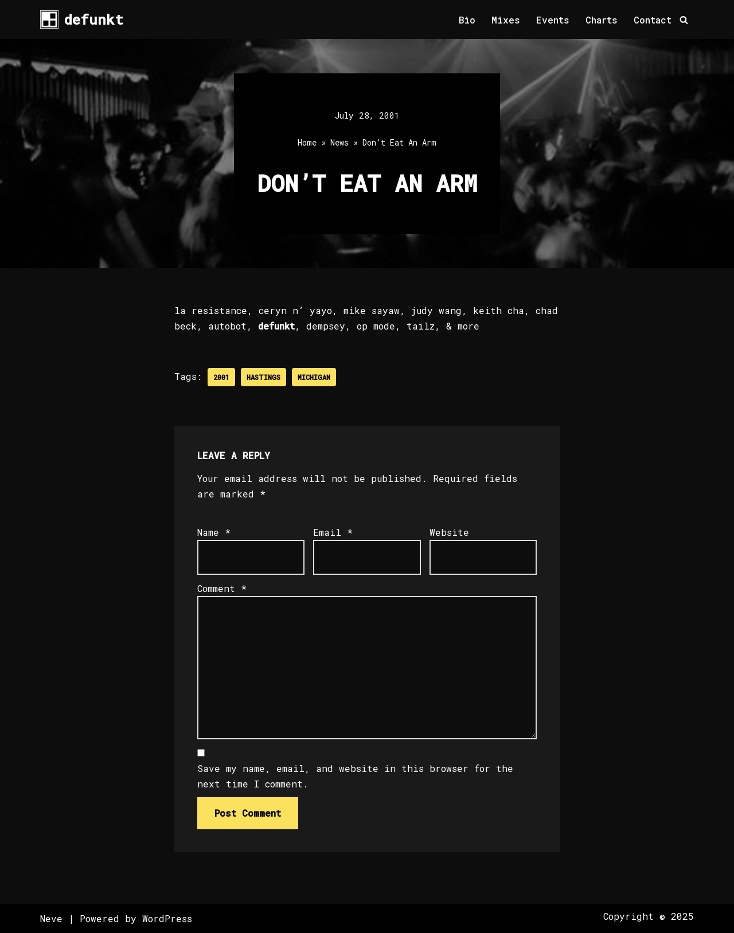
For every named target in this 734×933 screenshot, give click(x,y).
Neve (51, 918)
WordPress (167, 918)
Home (307, 142)
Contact (652, 20)
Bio (467, 20)
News (339, 142)
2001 (221, 377)
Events (552, 20)
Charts (601, 20)
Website (449, 532)
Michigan (314, 377)
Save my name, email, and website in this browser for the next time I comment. (355, 776)
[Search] (684, 19)
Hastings (263, 377)
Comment (222, 588)
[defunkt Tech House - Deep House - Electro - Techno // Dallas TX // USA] (81, 19)
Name (214, 532)
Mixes (505, 20)
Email (333, 532)
